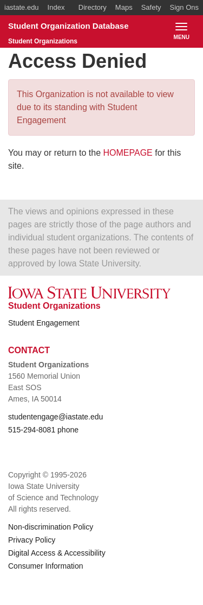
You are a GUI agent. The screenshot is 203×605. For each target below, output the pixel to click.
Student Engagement (44, 323)
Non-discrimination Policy (50, 527)
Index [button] (56, 7)
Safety (151, 7)
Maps (124, 7)
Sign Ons (184, 7)
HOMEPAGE (128, 152)
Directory (92, 7)
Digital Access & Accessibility (57, 553)
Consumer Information (45, 566)
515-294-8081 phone (43, 429)
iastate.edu (21, 7)
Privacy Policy (31, 540)
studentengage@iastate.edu (55, 416)
